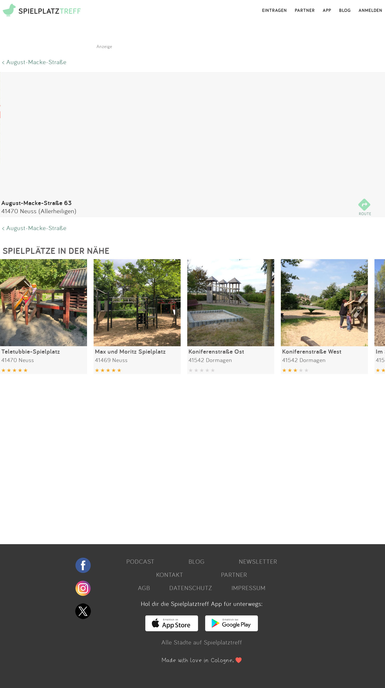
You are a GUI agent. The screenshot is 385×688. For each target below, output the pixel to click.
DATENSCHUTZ (190, 588)
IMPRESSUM (249, 588)
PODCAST (140, 561)
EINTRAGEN (274, 10)
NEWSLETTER (258, 561)
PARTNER (305, 10)
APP (327, 10)
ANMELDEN (370, 10)
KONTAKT (169, 574)
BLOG (345, 10)
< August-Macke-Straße (34, 62)
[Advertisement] (158, 457)
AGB (144, 588)
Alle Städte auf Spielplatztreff (201, 642)
